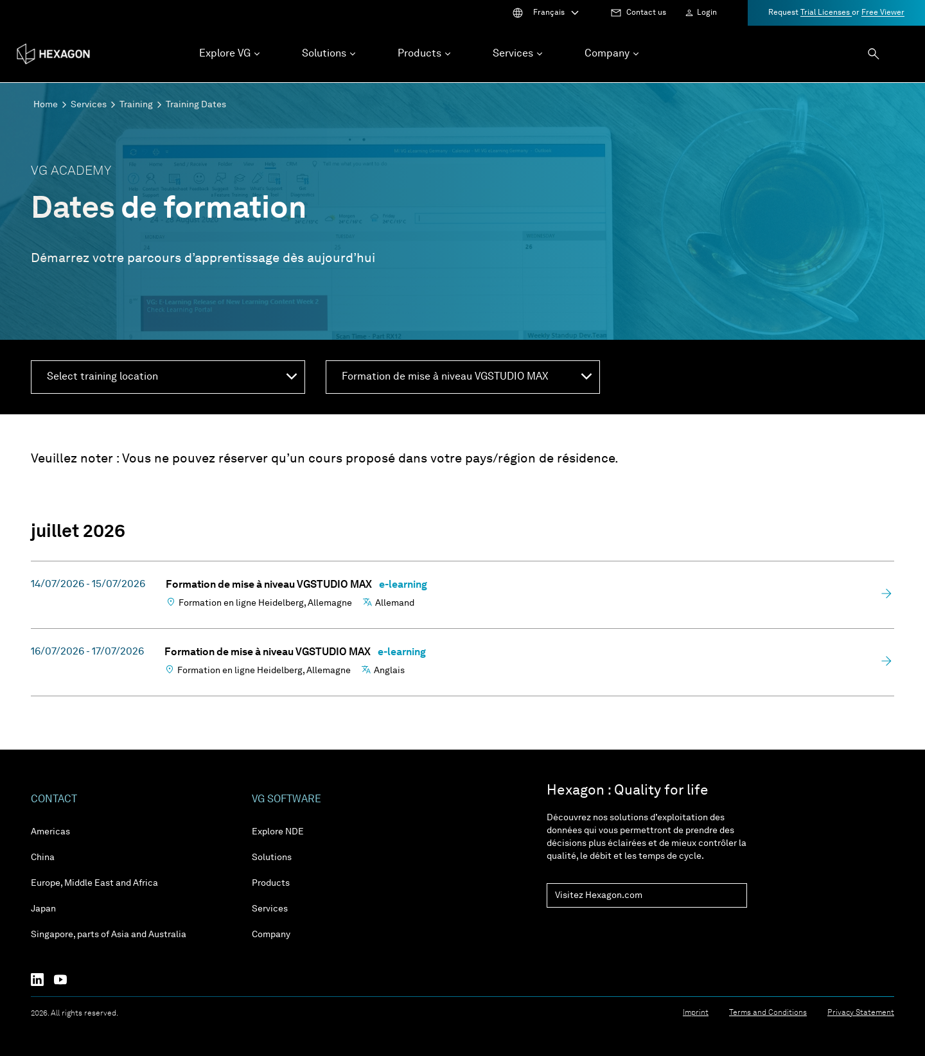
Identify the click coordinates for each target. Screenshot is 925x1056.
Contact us (646, 13)
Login (707, 13)
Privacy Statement (860, 1013)
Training (136, 104)
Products (271, 883)
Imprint (696, 1013)
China (43, 857)
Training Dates (196, 104)
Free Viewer (882, 13)
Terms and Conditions (768, 1013)
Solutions (272, 857)
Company (271, 934)
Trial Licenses (826, 13)
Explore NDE (278, 831)
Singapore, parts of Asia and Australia (108, 934)
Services (89, 104)
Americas (50, 831)
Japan (43, 908)
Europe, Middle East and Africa (94, 883)
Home (45, 104)
